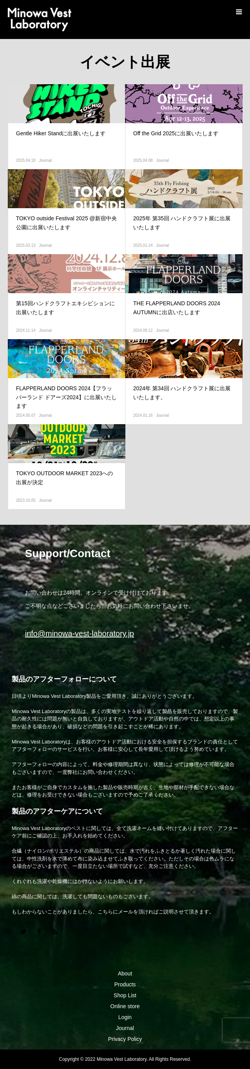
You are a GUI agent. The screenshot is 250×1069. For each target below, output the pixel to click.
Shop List (125, 995)
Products (125, 984)
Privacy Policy (125, 1039)
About (125, 973)
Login (125, 1017)
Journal (45, 160)
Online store (124, 1006)
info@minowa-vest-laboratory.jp (79, 633)
